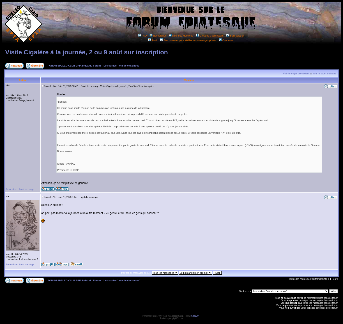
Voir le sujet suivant (324, 73)
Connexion (226, 40)
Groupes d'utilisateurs (209, 35)
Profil (152, 40)
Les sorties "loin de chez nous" (122, 65)
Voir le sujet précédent (296, 73)
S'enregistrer (235, 35)
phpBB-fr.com (177, 318)
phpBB (155, 316)
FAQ (142, 35)
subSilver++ (196, 316)
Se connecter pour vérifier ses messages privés (188, 40)
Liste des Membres (181, 35)
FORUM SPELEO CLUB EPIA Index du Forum (74, 65)
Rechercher (158, 35)
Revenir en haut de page (20, 189)
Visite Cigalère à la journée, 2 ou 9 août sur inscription (86, 52)
